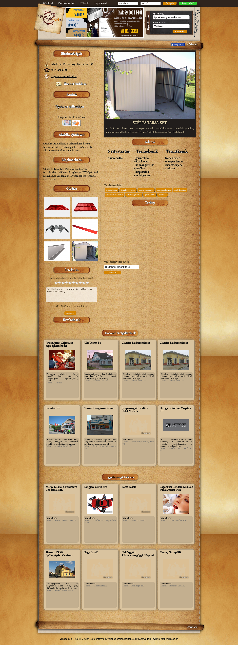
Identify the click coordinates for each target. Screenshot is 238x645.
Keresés (179, 31)
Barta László (129, 487)
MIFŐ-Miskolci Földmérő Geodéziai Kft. (61, 489)
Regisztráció (187, 3)
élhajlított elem (128, 190)
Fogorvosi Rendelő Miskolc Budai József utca (176, 489)
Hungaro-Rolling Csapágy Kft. (175, 410)
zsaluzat (162, 195)
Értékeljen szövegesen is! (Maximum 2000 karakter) (71, 294)
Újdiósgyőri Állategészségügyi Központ (138, 554)
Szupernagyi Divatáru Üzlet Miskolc (135, 410)
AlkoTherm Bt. (92, 343)
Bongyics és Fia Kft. (95, 487)
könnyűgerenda (133, 195)
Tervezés (112, 272)
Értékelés (70, 313)
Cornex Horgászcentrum (99, 408)
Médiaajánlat (66, 3)
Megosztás (179, 44)
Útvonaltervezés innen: (117, 262)
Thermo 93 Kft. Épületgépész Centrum (59, 554)
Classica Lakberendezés (136, 343)
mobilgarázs (180, 190)
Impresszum (171, 639)
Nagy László (91, 552)
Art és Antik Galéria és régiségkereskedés (59, 344)
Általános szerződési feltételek (122, 639)
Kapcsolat (100, 3)
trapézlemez (111, 190)
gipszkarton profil (114, 195)
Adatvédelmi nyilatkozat (151, 639)
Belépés (170, 3)
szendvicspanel (146, 190)
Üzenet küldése (75, 84)
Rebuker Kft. (53, 408)
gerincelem (150, 195)
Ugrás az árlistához (69, 106)
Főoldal (48, 3)
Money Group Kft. (171, 552)
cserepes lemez (164, 190)
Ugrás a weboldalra (64, 76)
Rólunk (84, 3)
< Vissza (192, 44)
